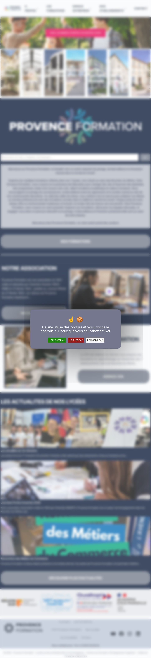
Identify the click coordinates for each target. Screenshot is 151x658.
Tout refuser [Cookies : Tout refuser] (75, 340)
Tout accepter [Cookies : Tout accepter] (57, 340)
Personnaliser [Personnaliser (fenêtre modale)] (95, 340)
